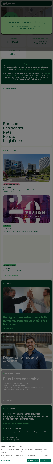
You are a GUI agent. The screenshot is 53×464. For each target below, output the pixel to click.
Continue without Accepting (45, 444)
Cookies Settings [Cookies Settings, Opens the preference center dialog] (5, 460)
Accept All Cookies (33, 460)
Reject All (45, 460)
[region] (26, 453)
